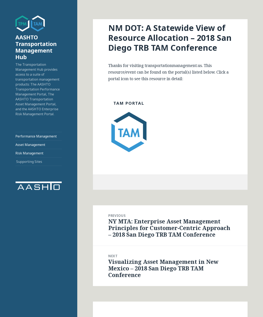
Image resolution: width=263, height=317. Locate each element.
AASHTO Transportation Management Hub (36, 47)
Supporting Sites (29, 161)
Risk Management (29, 153)
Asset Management (30, 144)
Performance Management (36, 136)
